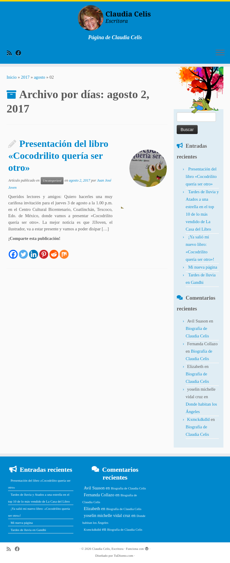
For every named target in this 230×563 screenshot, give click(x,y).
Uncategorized (52, 180)
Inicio (12, 77)
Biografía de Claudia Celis (128, 488)
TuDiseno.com (123, 555)
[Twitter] (23, 251)
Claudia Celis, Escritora (107, 548)
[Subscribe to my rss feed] (11, 53)
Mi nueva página (202, 267)
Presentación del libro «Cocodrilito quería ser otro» (58, 155)
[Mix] (64, 251)
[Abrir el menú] (220, 52)
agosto (39, 77)
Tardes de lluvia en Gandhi (28, 530)
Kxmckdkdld (198, 419)
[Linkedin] (33, 251)
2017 (25, 77)
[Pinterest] (43, 251)
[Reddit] (53, 251)
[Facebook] (13, 251)
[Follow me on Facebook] (20, 53)
